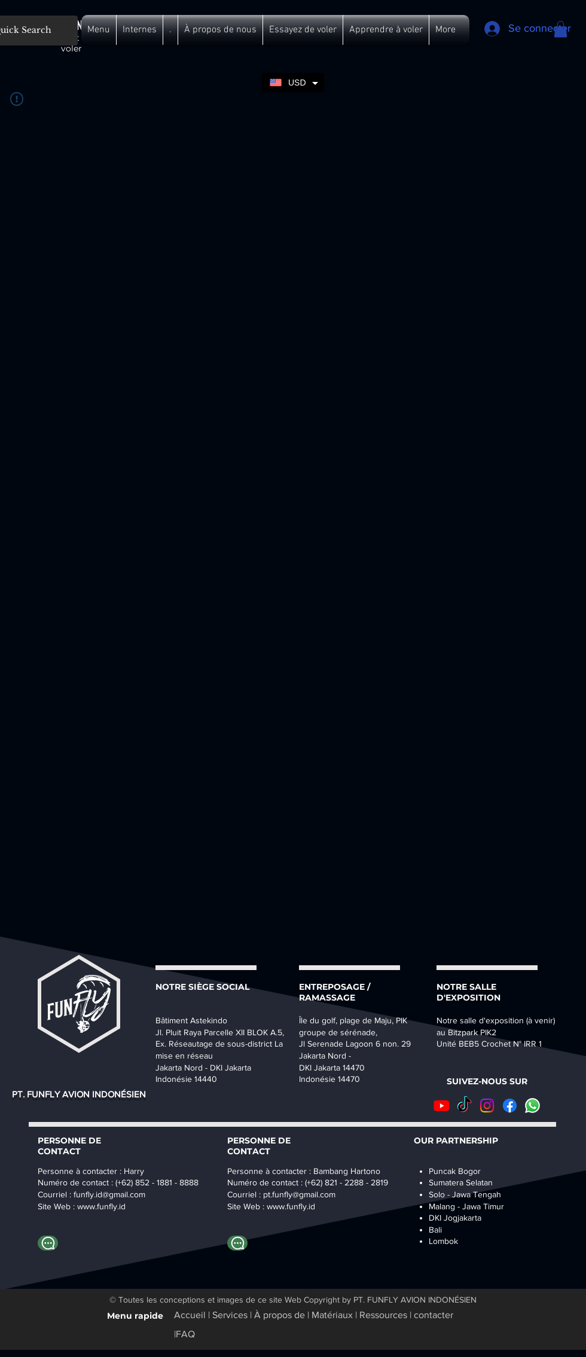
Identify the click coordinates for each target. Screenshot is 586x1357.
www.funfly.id (291, 1206)
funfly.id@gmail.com (109, 1194)
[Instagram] (487, 1105)
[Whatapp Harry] (48, 1243)
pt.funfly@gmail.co (296, 1194)
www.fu (90, 1206)
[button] (98, 30)
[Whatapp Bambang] (237, 1243)
